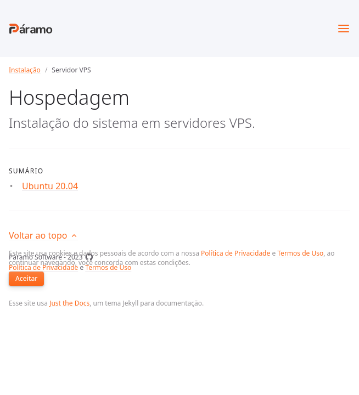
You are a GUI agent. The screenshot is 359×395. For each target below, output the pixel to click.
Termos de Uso (300, 253)
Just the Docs (69, 303)
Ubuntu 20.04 (50, 186)
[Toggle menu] (343, 28)
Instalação (25, 70)
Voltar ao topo (43, 235)
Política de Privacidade (235, 253)
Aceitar (26, 278)
